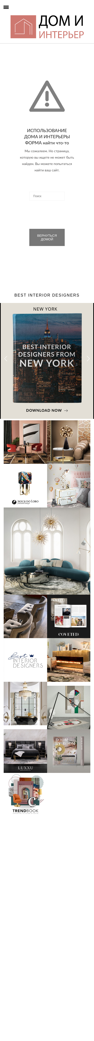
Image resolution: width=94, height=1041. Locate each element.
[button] (88, 359)
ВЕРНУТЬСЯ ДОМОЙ (47, 237)
